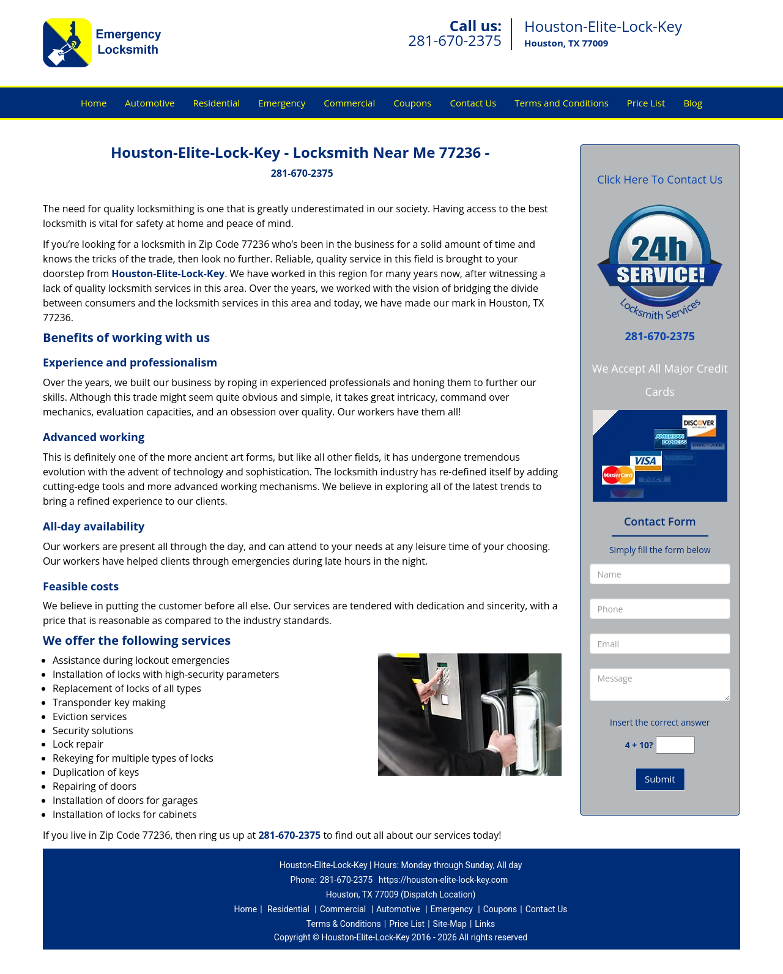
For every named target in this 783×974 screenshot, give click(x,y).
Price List (646, 103)
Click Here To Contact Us (659, 179)
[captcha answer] (675, 745)
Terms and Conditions (561, 103)
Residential (216, 103)
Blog (692, 103)
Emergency (281, 103)
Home (93, 103)
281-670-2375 (455, 40)
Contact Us (473, 103)
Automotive (149, 103)
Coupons (412, 103)
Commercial (349, 103)
